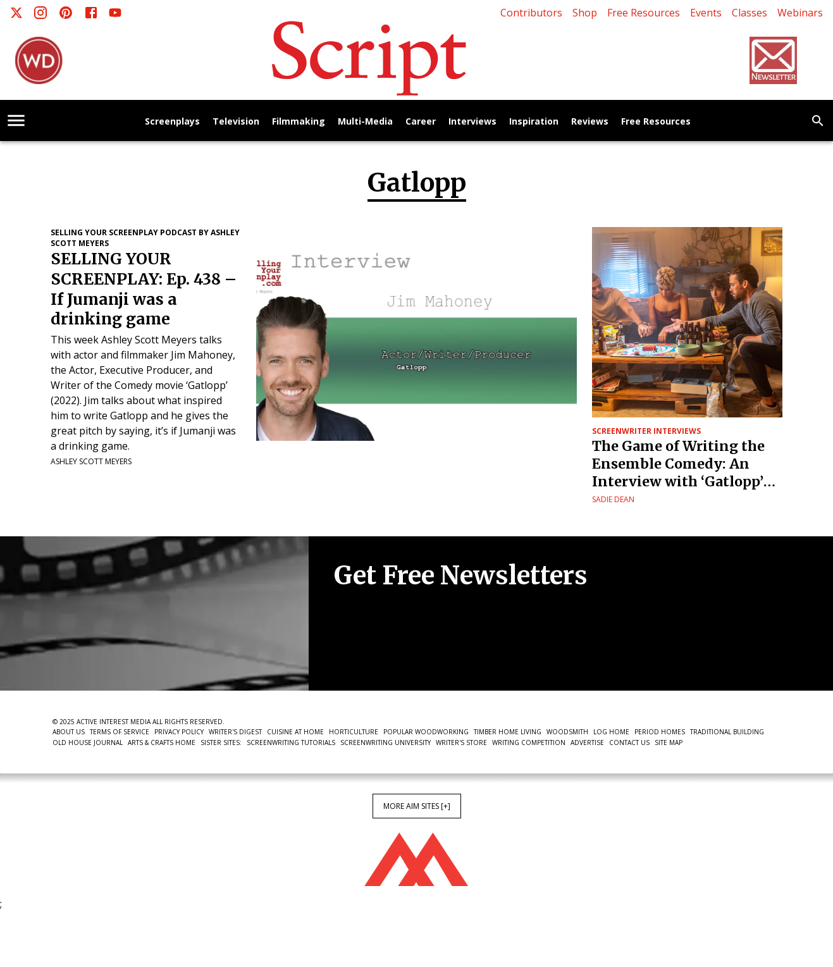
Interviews (472, 121)
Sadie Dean (613, 499)
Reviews (590, 121)
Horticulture (353, 731)
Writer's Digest (235, 731)
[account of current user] (16, 120)
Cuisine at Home (295, 731)
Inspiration (534, 121)
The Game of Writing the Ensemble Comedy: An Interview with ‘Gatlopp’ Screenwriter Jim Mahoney (686, 464)
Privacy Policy (179, 731)
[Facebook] (91, 12)
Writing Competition (528, 742)
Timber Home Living (507, 731)
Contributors (531, 13)
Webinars (800, 13)
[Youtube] (115, 12)
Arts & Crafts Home (161, 742)
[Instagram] (40, 12)
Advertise (587, 742)
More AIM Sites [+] (416, 806)
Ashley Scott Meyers (91, 461)
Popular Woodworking (426, 731)
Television (235, 121)
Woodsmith (567, 731)
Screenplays (172, 121)
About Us (68, 731)
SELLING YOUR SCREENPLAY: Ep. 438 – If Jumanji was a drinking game (144, 289)
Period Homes (659, 731)
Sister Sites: (221, 742)
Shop (584, 13)
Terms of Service (119, 731)
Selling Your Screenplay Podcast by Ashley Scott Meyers (145, 238)
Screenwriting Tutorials (291, 742)
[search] (818, 121)
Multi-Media (365, 121)
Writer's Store (461, 742)
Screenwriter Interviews (646, 431)
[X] (16, 12)
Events (706, 13)
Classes (749, 13)
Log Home (611, 731)
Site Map (668, 742)
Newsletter (379, 652)
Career (420, 121)
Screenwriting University (385, 742)
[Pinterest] (65, 12)
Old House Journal (87, 742)
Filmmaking (298, 121)
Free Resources (643, 13)
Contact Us (629, 742)
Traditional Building (727, 731)
